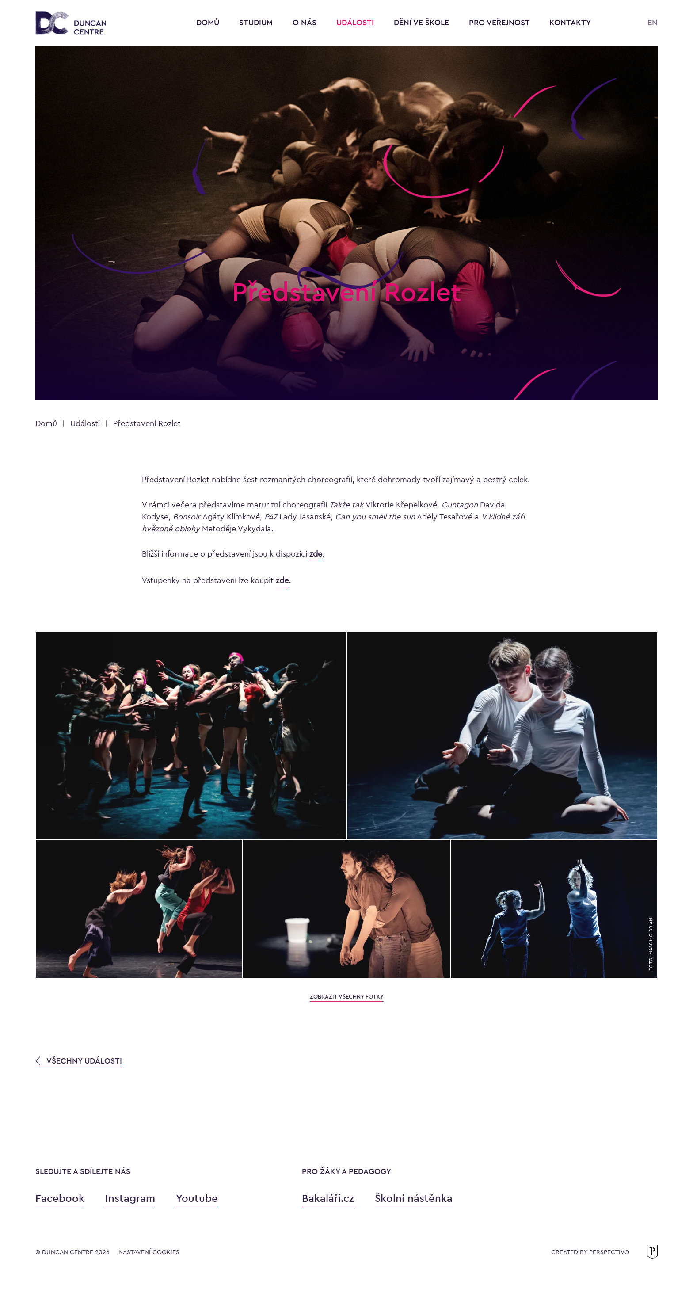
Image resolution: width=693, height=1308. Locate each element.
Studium (257, 22)
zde (282, 580)
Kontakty (570, 22)
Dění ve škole (422, 22)
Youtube (197, 1198)
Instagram (130, 1198)
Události (356, 22)
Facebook (59, 1198)
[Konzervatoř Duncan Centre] (70, 23)
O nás (306, 22)
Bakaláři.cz (328, 1198)
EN (652, 22)
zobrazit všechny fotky (347, 996)
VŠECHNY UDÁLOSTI (78, 1061)
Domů (207, 22)
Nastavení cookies (148, 1252)
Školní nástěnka (414, 1198)
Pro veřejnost (500, 22)
